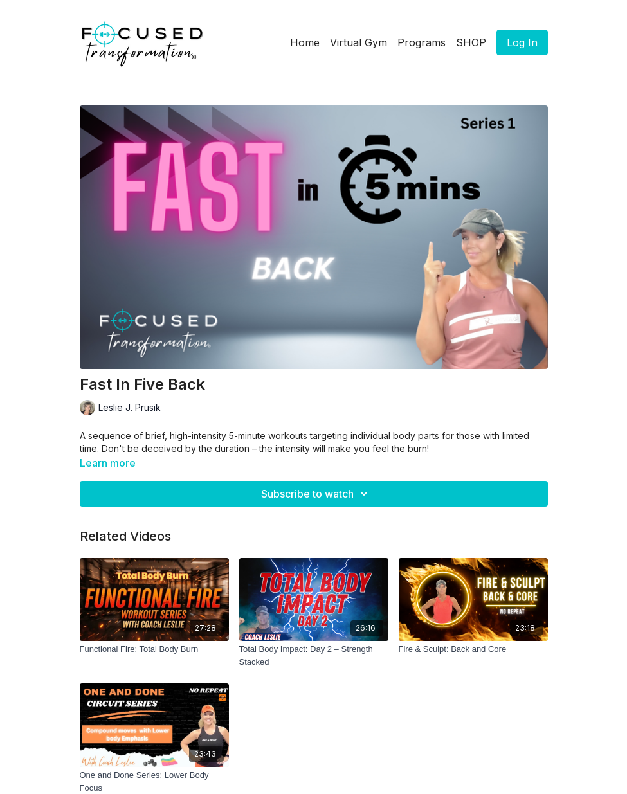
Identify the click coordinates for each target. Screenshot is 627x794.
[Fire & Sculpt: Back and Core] (473, 649)
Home (305, 42)
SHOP (471, 42)
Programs (421, 42)
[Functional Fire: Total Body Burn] (154, 649)
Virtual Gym (358, 42)
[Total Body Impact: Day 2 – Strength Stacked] (313, 655)
